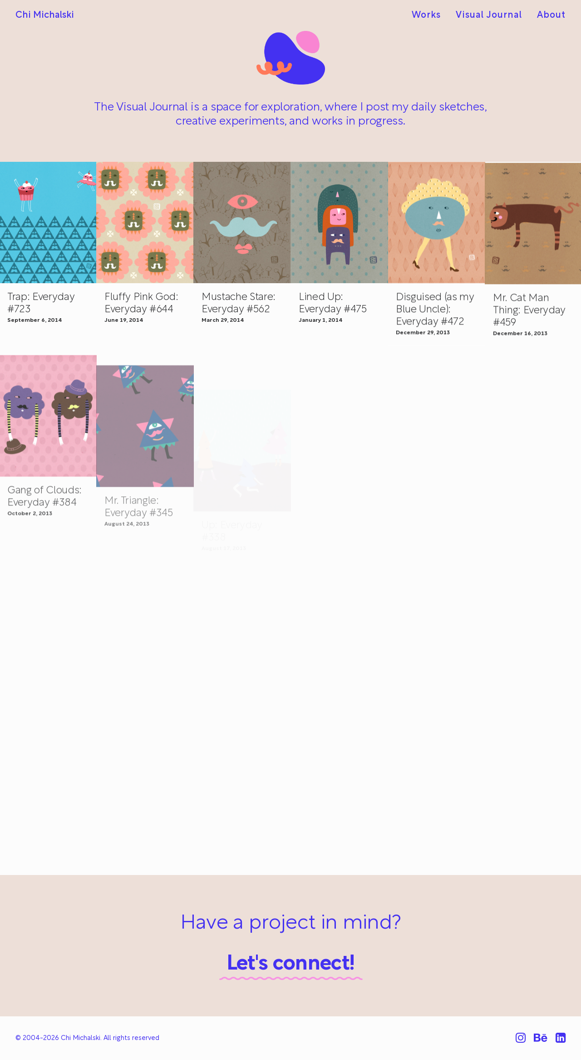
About (551, 15)
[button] (145, 223)
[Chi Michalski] (44, 15)
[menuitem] (429, 15)
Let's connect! (290, 964)
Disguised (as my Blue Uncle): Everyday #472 (435, 317)
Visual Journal (489, 15)
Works (426, 15)
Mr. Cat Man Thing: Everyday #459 (529, 327)
